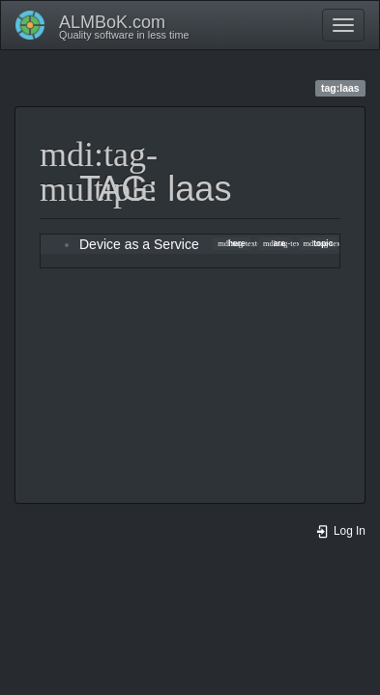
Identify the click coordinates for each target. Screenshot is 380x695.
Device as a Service (139, 244)
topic (319, 243)
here (231, 243)
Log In (340, 531)
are (274, 243)
